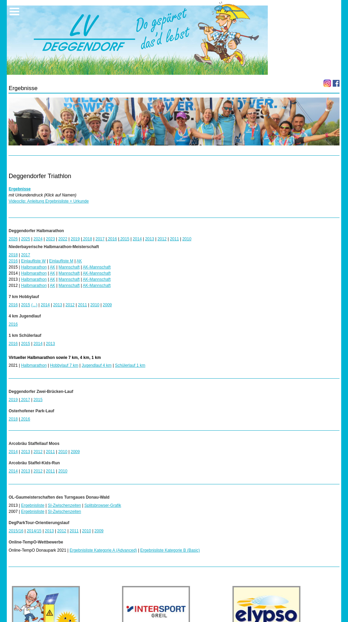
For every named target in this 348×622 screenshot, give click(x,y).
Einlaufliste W (33, 261)
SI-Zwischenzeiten (64, 505)
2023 (50, 239)
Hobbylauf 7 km (64, 365)
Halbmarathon (34, 267)
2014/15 (34, 531)
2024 (37, 239)
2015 (124, 239)
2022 (62, 239)
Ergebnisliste (33, 505)
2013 (149, 239)
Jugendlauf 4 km (96, 365)
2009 (107, 305)
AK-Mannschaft (96, 267)
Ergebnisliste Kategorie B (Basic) (170, 550)
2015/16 (15, 531)
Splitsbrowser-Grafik (102, 505)
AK (79, 261)
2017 (100, 239)
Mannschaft (69, 267)
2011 (174, 239)
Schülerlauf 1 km (130, 365)
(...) (34, 305)
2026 (13, 239)
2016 (112, 239)
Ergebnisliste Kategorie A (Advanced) (103, 550)
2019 (75, 239)
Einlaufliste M (61, 261)
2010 (186, 239)
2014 (137, 239)
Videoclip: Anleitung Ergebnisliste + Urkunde (48, 201)
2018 (87, 239)
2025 (25, 239)
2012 (162, 239)
